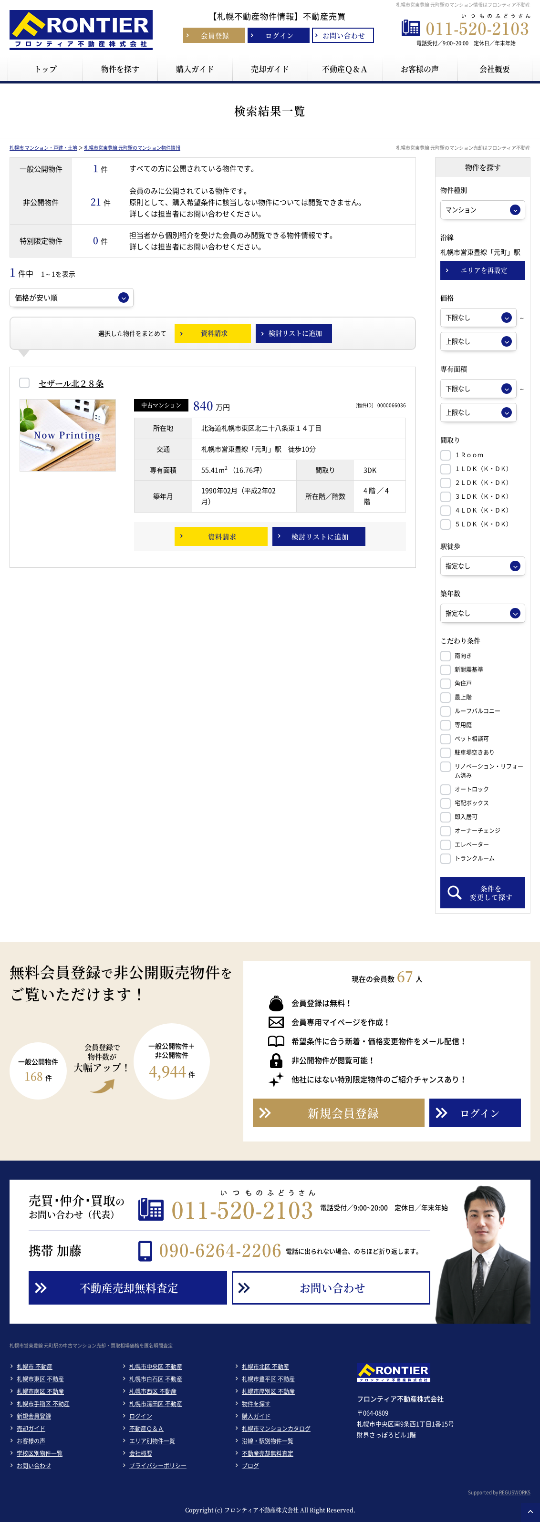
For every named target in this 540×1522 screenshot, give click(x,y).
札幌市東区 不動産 (40, 1379)
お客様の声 (31, 1441)
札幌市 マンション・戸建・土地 (43, 147)
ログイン (140, 1416)
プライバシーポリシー (158, 1465)
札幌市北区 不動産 (265, 1366)
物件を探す (256, 1403)
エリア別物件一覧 (152, 1441)
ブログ (250, 1465)
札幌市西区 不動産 (153, 1391)
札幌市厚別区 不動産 (268, 1391)
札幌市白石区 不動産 (155, 1379)
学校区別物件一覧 (39, 1453)
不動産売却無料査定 (267, 1453)
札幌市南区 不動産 (40, 1391)
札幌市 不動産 (34, 1366)
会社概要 (140, 1453)
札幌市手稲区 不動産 (43, 1403)
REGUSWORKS (514, 1492)
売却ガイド (31, 1428)
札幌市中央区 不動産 (155, 1366)
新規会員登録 (34, 1416)
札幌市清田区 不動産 (155, 1403)
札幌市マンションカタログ (276, 1428)
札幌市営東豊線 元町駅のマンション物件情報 (132, 147)
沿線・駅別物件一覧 (267, 1441)
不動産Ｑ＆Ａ (146, 1428)
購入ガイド (256, 1416)
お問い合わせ (34, 1465)
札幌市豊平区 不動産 (268, 1379)
